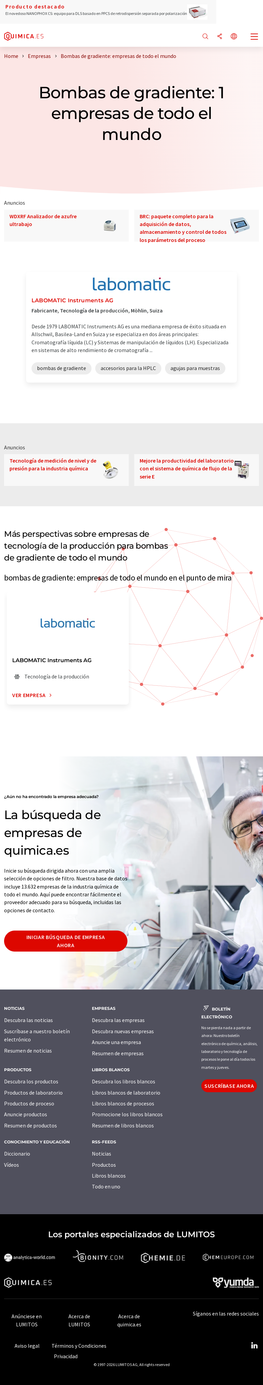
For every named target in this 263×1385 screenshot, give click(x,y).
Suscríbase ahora (229, 1085)
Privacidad (66, 1356)
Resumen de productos (30, 1125)
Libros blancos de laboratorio (126, 1092)
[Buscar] (205, 37)
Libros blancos (109, 1175)
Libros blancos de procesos (123, 1103)
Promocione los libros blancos (127, 1114)
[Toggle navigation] (254, 37)
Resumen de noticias (28, 1050)
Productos (104, 1164)
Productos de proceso (29, 1103)
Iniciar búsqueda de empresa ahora (65, 941)
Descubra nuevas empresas (123, 1031)
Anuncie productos (25, 1114)
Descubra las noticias (28, 1020)
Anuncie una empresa (116, 1042)
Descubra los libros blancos (123, 1081)
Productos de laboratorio (33, 1092)
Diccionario (17, 1153)
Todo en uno (106, 1186)
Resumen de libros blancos (123, 1125)
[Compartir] (219, 37)
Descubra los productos (31, 1081)
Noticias (101, 1153)
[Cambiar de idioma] (234, 37)
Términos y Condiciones (79, 1345)
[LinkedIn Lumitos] (254, 1345)
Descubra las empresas (118, 1020)
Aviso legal (27, 1345)
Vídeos (11, 1164)
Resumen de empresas (118, 1053)
